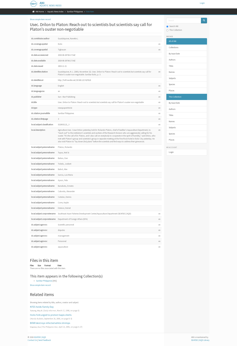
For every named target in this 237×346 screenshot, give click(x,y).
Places (171, 90)
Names (172, 72)
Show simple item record (40, 19)
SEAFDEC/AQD (40, 337)
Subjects (172, 78)
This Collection (174, 30)
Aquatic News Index (55, 11)
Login (171, 152)
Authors (172, 59)
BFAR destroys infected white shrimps (50, 323)
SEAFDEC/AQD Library (200, 340)
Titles (171, 66)
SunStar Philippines (75, 11)
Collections (173, 47)
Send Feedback (44, 340)
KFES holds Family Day (42, 306)
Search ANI (172, 26)
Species (172, 84)
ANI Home (40, 11)
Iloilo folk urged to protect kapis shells (51, 314)
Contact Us (32, 340)
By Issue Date (174, 53)
